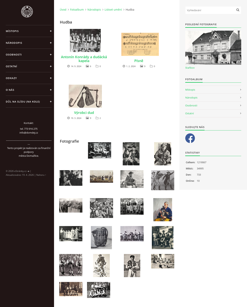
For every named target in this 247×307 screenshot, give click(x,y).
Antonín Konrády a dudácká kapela (84, 59)
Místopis (12, 31)
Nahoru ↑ (41, 175)
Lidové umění (113, 9)
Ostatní (11, 66)
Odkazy (11, 78)
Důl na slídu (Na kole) (23, 101)
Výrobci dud (84, 112)
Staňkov (190, 67)
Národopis (14, 43)
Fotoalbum (77, 9)
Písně (138, 61)
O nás (10, 90)
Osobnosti (14, 54)
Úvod (63, 9)
